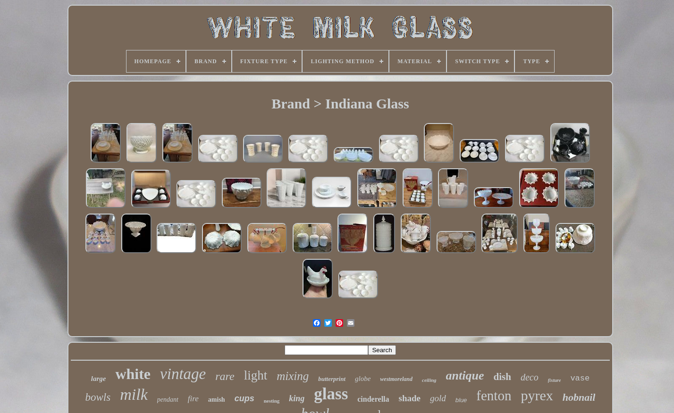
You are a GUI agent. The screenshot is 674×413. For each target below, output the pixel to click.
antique (465, 375)
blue (461, 400)
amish (216, 399)
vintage (183, 373)
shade (410, 398)
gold (438, 398)
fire (193, 398)
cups (244, 398)
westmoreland (396, 379)
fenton (493, 395)
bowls (98, 397)
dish (502, 376)
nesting (272, 401)
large (98, 378)
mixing (293, 376)
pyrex (537, 395)
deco (530, 377)
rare (224, 376)
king (296, 398)
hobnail (579, 397)
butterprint (331, 378)
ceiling (429, 380)
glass (331, 394)
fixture (554, 380)
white (133, 373)
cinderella (373, 399)
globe (363, 378)
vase (580, 378)
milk (134, 394)
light (256, 375)
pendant (167, 399)
